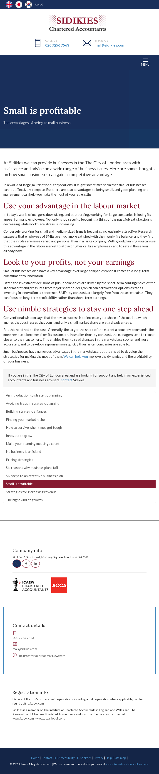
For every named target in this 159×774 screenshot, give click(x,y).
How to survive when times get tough (34, 427)
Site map (120, 758)
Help (109, 758)
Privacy (98, 758)
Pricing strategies (19, 460)
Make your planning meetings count (33, 443)
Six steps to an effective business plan (34, 476)
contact (66, 380)
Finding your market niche (25, 419)
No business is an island (23, 451)
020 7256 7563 (57, 45)
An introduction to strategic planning (34, 395)
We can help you (75, 356)
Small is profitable (19, 484)
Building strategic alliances (26, 411)
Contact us (49, 758)
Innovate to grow (19, 436)
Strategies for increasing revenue (31, 492)
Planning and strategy (103, 97)
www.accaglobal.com (50, 718)
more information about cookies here (127, 764)
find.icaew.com (34, 703)
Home (35, 758)
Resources (13, 97)
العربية (39, 4)
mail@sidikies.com (109, 45)
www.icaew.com (23, 718)
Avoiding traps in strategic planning (33, 403)
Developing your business (67, 97)
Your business (35, 97)
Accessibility (66, 758)
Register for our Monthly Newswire (42, 656)
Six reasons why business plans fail (32, 468)
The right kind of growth (24, 500)
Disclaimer (84, 758)
